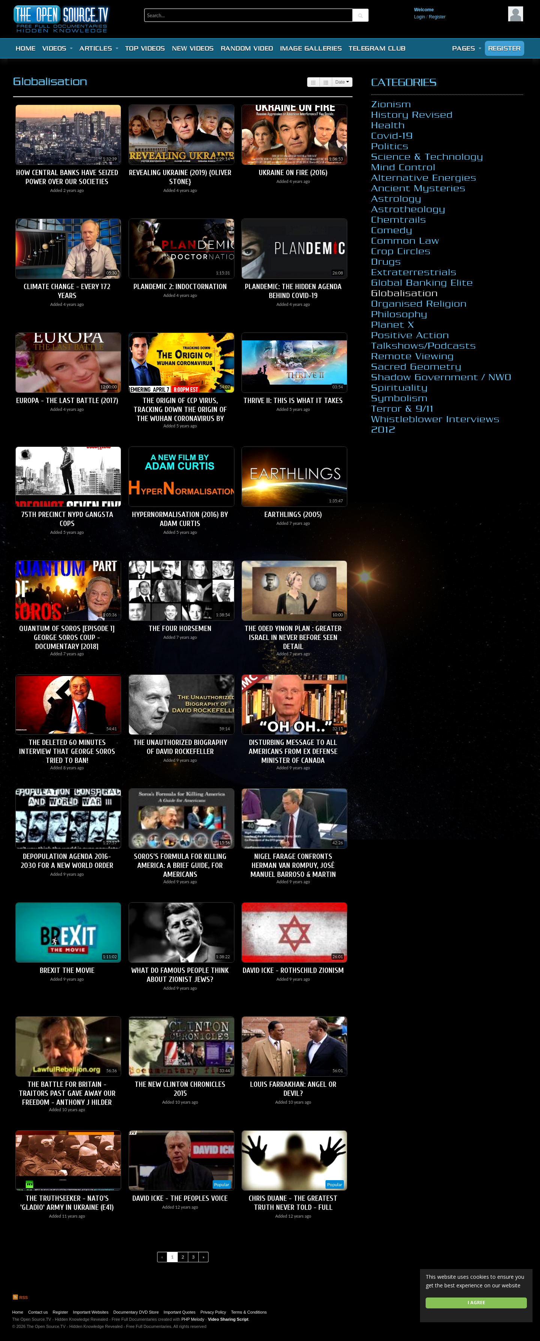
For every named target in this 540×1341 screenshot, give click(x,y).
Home (26, 48)
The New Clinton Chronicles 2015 (180, 1089)
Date (342, 82)
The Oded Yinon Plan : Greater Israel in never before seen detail (293, 637)
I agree (476, 1302)
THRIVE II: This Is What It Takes (293, 400)
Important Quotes (179, 1312)
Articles (99, 48)
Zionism (391, 104)
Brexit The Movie (67, 970)
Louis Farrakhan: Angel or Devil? (293, 1089)
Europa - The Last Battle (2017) (67, 400)
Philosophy (399, 314)
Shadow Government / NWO (441, 377)
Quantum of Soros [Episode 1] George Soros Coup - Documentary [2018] (67, 637)
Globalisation (404, 293)
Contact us (38, 1312)
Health (388, 125)
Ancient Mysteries (418, 188)
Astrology (396, 198)
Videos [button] (57, 48)
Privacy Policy (213, 1312)
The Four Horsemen (180, 628)
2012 (383, 429)
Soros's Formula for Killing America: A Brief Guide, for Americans (180, 865)
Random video (247, 48)
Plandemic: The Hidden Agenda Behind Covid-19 (293, 291)
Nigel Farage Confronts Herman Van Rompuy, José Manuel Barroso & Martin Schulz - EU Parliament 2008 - (293, 870)
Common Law (405, 240)
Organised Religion (419, 303)
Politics (390, 146)
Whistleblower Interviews (435, 419)
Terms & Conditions (249, 1312)
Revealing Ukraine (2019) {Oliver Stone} (180, 177)
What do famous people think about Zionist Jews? (180, 975)
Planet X (392, 324)
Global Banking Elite (422, 282)
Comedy (391, 230)
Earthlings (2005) (293, 514)
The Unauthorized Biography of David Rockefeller (180, 747)
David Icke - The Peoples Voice (180, 1198)
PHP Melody (193, 1319)
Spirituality (399, 387)
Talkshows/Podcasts (423, 345)
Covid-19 (392, 135)
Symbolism (399, 398)
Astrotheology (408, 209)
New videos (193, 48)
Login (419, 16)
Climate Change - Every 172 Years (67, 291)
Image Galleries (311, 48)
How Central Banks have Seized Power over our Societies (67, 177)
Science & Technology (427, 156)
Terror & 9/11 (402, 408)
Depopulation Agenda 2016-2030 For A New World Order (67, 861)
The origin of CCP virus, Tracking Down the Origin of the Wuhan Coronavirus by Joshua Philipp (180, 414)
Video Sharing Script (228, 1319)
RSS (20, 1297)
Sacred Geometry (416, 366)
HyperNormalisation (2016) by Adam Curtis (180, 519)
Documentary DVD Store (136, 1312)
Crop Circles (401, 251)
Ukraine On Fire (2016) (293, 172)
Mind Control (403, 167)
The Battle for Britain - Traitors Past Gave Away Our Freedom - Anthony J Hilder (67, 1093)
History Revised (412, 114)
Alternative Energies (424, 177)
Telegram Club (377, 48)
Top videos (145, 48)
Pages (467, 48)
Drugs (386, 261)
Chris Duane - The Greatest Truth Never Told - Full (293, 1203)
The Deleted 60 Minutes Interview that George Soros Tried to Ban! (67, 751)
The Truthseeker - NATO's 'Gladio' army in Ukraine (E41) (67, 1203)
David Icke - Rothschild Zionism (293, 970)
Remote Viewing (412, 356)
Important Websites (91, 1312)
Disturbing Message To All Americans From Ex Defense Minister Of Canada (293, 751)
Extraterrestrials (414, 272)
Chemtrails (398, 219)
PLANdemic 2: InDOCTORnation (180, 286)
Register (437, 16)
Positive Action (410, 335)
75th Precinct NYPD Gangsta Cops (67, 519)
